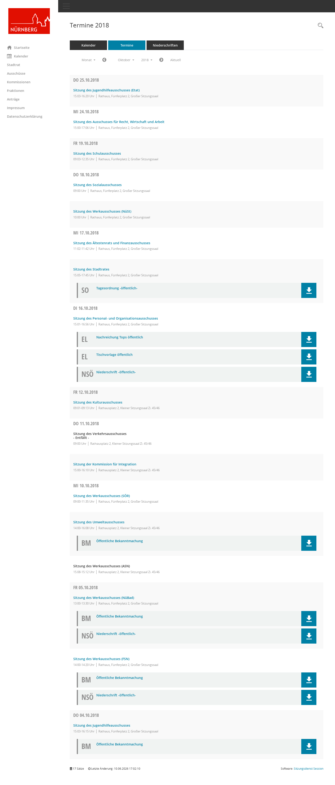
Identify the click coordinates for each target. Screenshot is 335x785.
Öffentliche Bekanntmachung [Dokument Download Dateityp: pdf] (119, 541)
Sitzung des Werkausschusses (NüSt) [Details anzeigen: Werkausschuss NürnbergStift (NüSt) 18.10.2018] (102, 211)
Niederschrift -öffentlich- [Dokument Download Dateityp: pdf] (116, 372)
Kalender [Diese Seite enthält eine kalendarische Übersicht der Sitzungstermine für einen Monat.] (17, 56)
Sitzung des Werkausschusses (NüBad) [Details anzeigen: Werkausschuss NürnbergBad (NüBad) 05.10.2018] (103, 597)
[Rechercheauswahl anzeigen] (319, 26)
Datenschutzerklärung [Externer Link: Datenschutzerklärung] (24, 116)
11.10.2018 (86, 423)
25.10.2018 (86, 80)
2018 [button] (146, 60)
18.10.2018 (86, 174)
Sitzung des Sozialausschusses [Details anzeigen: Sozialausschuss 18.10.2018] (97, 185)
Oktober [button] (126, 60)
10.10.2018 (86, 485)
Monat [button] (88, 60)
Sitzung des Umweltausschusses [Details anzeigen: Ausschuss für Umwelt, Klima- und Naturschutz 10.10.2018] (98, 522)
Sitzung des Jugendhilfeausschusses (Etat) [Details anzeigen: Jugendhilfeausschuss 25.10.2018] (106, 90)
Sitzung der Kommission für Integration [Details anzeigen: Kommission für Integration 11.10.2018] (104, 464)
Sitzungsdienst (308, 769)
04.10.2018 (86, 715)
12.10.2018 (85, 392)
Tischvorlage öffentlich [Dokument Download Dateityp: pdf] (114, 355)
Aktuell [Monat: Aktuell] (175, 60)
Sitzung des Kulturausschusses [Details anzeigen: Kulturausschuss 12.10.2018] (97, 402)
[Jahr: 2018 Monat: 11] (161, 60)
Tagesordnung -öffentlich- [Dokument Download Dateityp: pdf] (116, 288)
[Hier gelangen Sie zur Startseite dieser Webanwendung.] (29, 21)
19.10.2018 (85, 143)
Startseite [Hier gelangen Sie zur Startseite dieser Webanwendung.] (18, 47)
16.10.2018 (85, 308)
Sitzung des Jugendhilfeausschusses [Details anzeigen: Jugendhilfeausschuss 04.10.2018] (101, 725)
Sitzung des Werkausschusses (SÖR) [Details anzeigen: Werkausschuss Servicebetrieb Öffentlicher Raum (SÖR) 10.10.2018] (101, 496)
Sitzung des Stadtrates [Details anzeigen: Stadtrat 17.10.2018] (91, 269)
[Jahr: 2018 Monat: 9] (104, 60)
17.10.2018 (86, 233)
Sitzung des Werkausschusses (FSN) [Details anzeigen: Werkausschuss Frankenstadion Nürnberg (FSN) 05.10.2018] (101, 659)
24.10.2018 (86, 111)
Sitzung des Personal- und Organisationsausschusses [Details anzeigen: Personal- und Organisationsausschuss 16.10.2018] (115, 318)
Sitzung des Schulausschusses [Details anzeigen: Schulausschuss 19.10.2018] (97, 153)
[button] (308, 290)
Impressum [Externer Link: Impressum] (16, 108)
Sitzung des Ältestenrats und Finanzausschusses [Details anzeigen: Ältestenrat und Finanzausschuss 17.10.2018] (111, 243)
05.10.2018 (85, 587)
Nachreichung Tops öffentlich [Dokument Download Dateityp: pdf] (119, 337)
